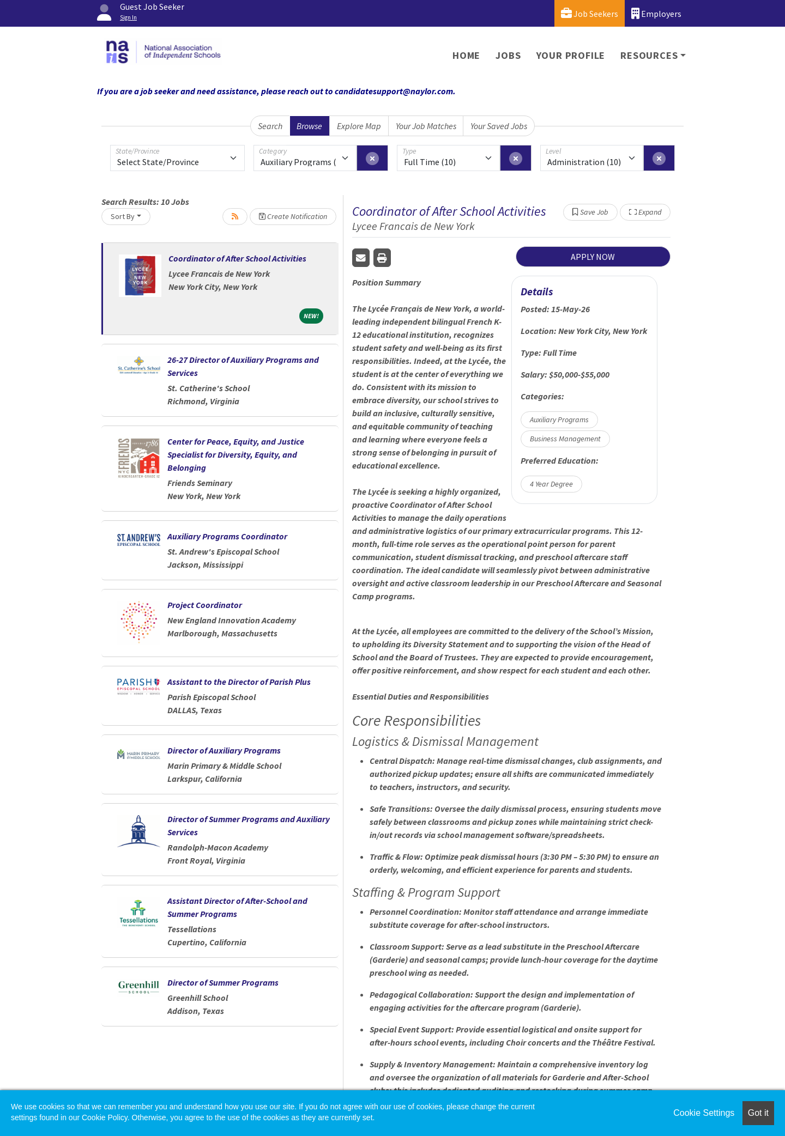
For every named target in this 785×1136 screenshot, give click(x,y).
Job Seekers (589, 13)
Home (466, 55)
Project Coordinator (204, 604)
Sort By (123, 216)
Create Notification (293, 216)
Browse (309, 125)
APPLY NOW (593, 256)
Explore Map (359, 125)
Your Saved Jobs (498, 125)
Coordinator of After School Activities (237, 258)
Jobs (508, 55)
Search (270, 125)
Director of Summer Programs (223, 982)
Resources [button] (649, 55)
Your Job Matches (426, 125)
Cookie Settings (703, 1112)
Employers (656, 13)
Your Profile (571, 55)
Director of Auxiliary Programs (224, 750)
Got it (758, 1112)
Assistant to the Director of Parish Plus (239, 681)
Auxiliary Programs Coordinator (227, 536)
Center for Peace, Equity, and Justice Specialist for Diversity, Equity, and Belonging (235, 454)
